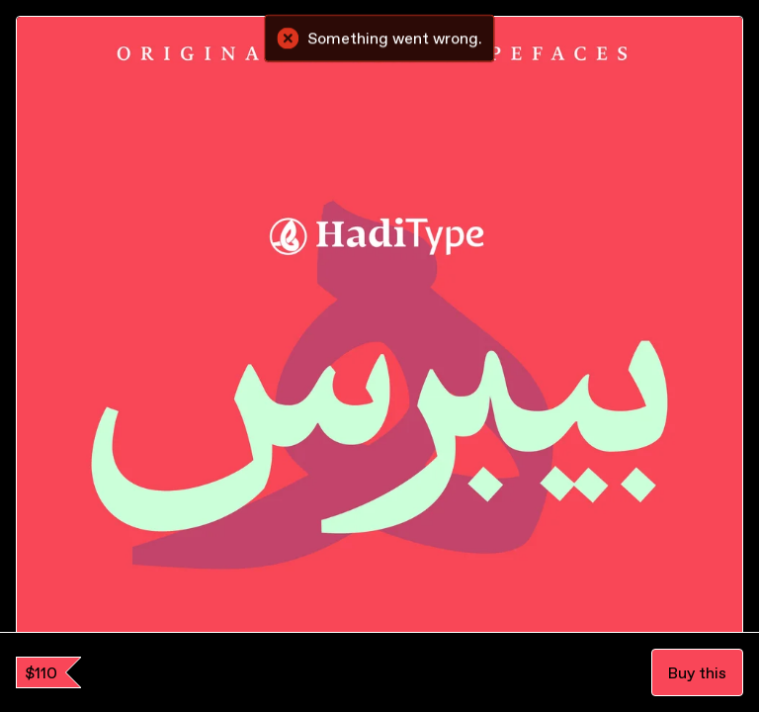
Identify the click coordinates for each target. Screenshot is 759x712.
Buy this (697, 672)
